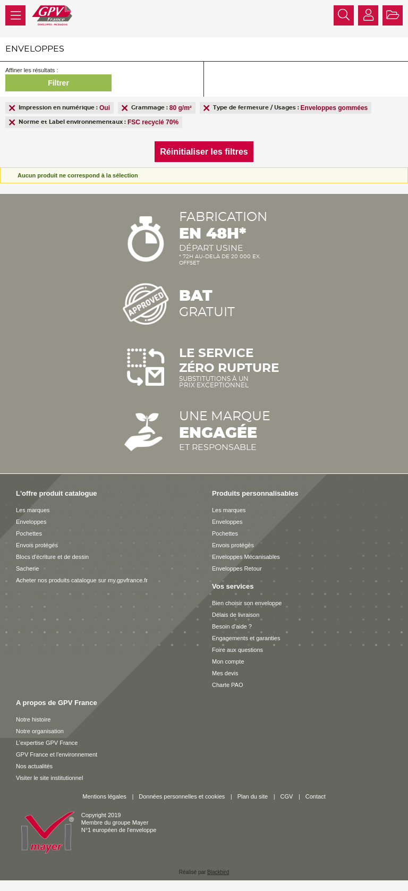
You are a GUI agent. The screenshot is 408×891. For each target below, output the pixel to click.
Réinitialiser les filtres (204, 151)
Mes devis (225, 673)
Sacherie (27, 568)
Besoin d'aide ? (232, 626)
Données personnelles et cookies (182, 796)
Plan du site (252, 796)
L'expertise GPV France (47, 743)
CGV (286, 796)
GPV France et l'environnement (56, 754)
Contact (315, 796)
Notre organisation (40, 731)
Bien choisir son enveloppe (247, 603)
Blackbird (218, 872)
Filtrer (58, 83)
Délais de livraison (235, 615)
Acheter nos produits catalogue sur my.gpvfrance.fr (82, 580)
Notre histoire (33, 719)
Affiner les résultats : (31, 70)
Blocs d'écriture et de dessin (52, 557)
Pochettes (29, 533)
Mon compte (228, 661)
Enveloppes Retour (237, 568)
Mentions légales (104, 796)
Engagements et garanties (246, 638)
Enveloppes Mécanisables (246, 557)
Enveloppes (31, 522)
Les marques (33, 510)
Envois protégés (37, 545)
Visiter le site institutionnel (49, 778)
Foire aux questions (237, 650)
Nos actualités (34, 766)
